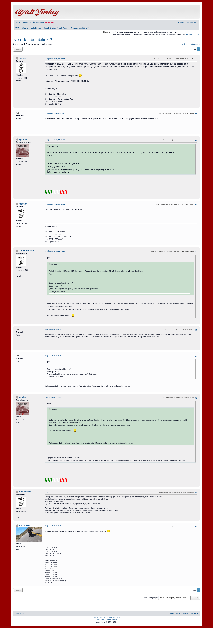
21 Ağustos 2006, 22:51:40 (53, 526)
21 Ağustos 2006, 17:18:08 (55, 204)
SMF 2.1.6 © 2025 (99, 617)
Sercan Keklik (25, 525)
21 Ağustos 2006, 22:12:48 (53, 356)
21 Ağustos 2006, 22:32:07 (53, 397)
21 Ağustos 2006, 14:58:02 (55, 59)
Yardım (172, 613)
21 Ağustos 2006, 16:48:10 (55, 140)
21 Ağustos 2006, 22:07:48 (55, 251)
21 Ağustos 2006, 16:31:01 (55, 113)
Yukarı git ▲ (194, 613)
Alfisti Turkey (19, 613)
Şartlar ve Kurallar (182, 613)
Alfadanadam (26, 250)
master (23, 58)
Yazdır (18, 49)
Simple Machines (113, 617)
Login (197, 34)
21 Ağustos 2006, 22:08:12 (53, 329)
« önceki (185, 44)
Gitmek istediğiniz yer (151, 598)
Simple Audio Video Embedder (106, 619)
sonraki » (195, 44)
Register (189, 34)
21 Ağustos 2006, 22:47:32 (53, 492)
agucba (23, 139)
